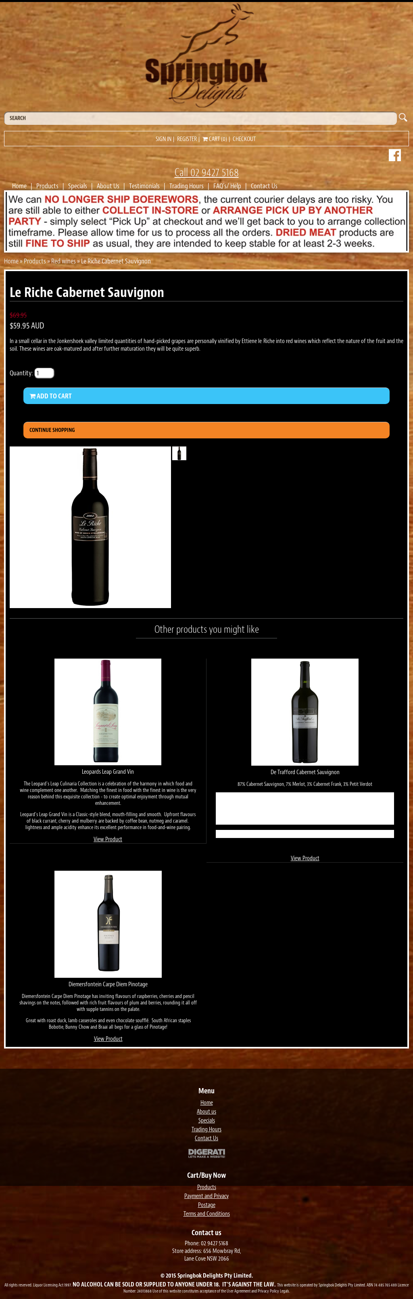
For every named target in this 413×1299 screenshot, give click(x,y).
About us (206, 1112)
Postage (206, 1205)
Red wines (63, 261)
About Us (108, 185)
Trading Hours (186, 185)
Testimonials (144, 185)
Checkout (244, 139)
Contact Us (264, 185)
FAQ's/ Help (227, 185)
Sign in (163, 139)
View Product (108, 839)
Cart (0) (214, 139)
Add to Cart (50, 396)
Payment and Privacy (206, 1196)
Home (19, 185)
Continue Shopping (52, 430)
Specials (77, 185)
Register (187, 139)
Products (47, 185)
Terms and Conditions (207, 1214)
